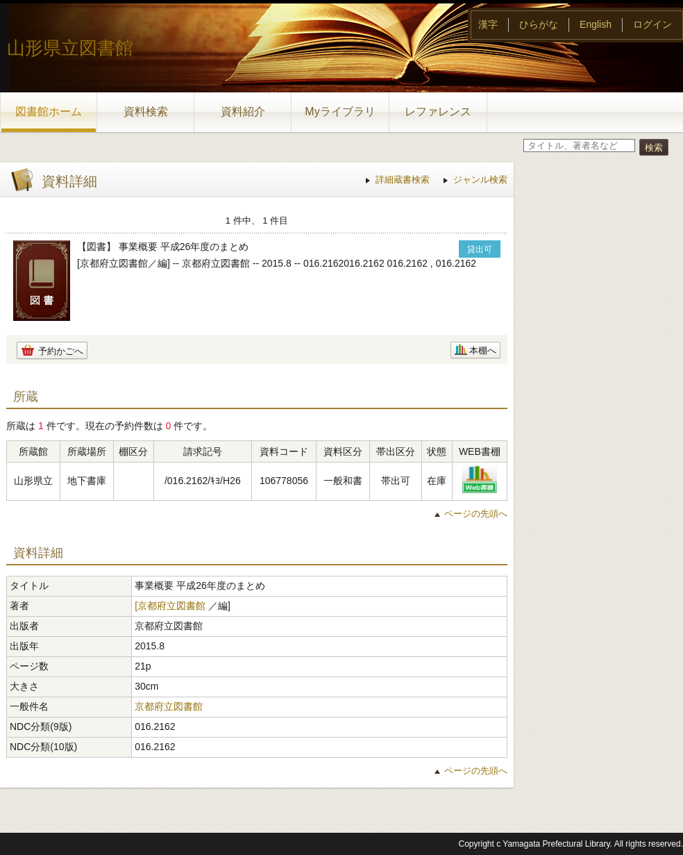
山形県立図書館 (70, 48)
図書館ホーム (48, 111)
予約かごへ (60, 351)
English (596, 24)
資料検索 (146, 111)
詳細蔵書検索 (403, 179)
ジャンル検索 (480, 179)
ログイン (652, 24)
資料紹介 (243, 111)
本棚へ (482, 350)
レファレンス (438, 111)
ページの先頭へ (475, 513)
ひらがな (538, 24)
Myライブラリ (340, 111)
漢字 (488, 24)
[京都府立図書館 (170, 605)
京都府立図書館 (169, 706)
